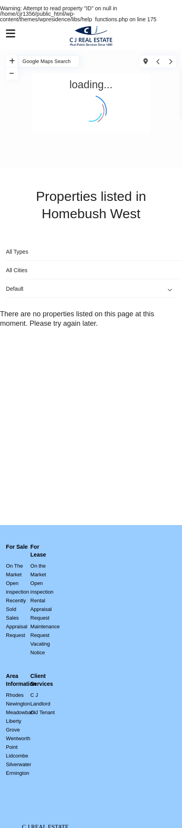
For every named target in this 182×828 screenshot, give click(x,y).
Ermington (17, 773)
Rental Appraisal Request (41, 609)
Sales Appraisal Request (16, 626)
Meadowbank (21, 712)
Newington (18, 704)
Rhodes (15, 695)
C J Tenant (42, 712)
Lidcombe (17, 756)
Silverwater (18, 764)
